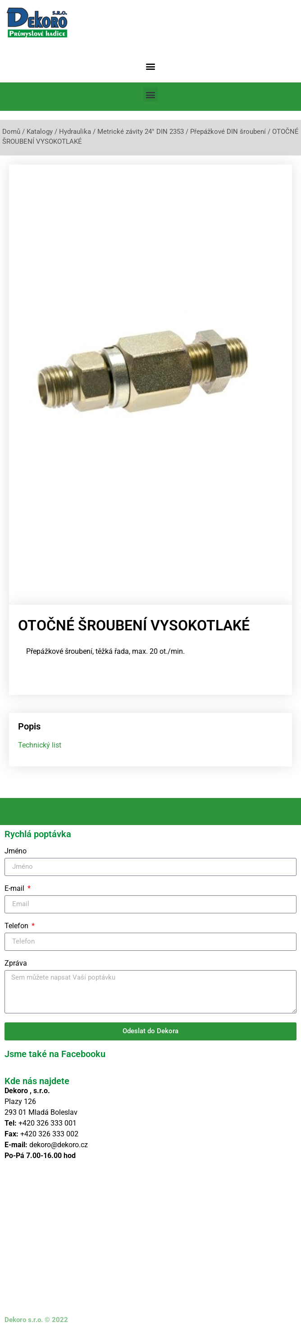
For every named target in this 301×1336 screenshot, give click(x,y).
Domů (11, 132)
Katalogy (40, 132)
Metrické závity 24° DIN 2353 (140, 132)
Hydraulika (75, 132)
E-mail (15, 889)
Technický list (39, 745)
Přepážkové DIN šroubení (228, 132)
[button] (150, 66)
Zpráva (16, 963)
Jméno (16, 851)
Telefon (17, 926)
